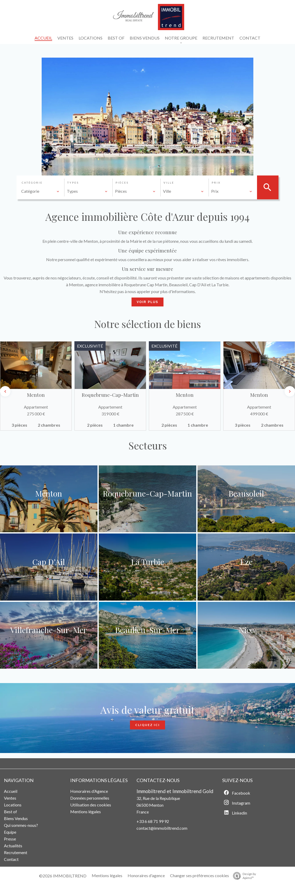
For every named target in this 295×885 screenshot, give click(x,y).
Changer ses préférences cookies (199, 875)
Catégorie (32, 182)
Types (73, 182)
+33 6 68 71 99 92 (152, 821)
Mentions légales (107, 875)
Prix (216, 182)
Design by (243, 876)
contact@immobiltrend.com (161, 828)
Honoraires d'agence (146, 875)
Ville (168, 182)
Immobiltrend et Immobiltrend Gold (174, 791)
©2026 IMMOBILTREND (62, 875)
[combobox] (40, 191)
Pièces (122, 182)
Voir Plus (148, 302)
